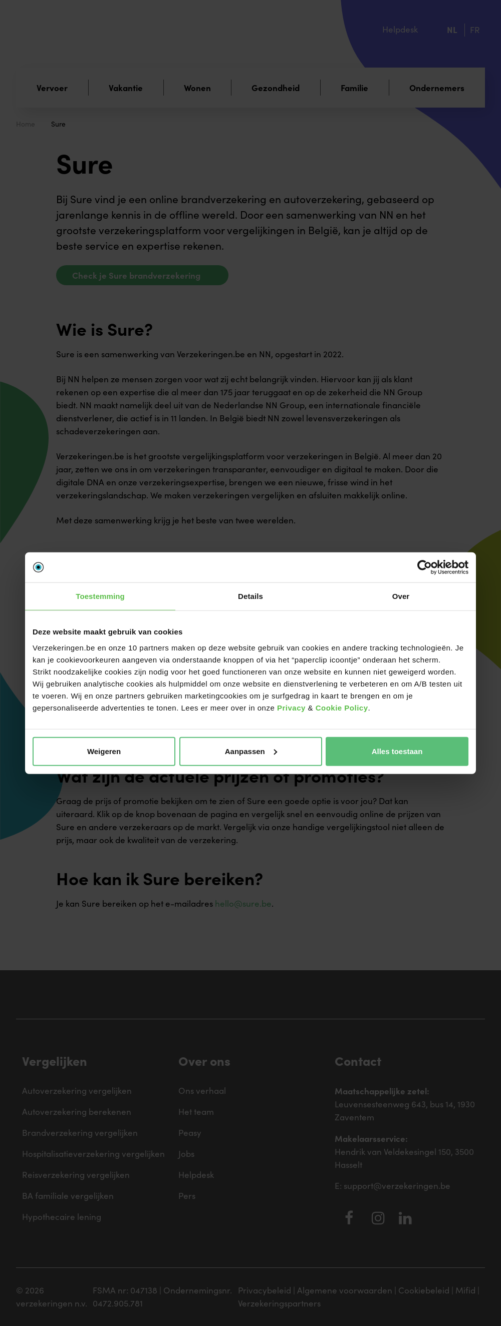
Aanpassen (251, 751)
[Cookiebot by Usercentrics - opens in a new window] (424, 567)
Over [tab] (401, 596)
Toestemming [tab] (100, 596)
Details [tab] (250, 596)
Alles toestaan (397, 751)
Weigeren (104, 751)
